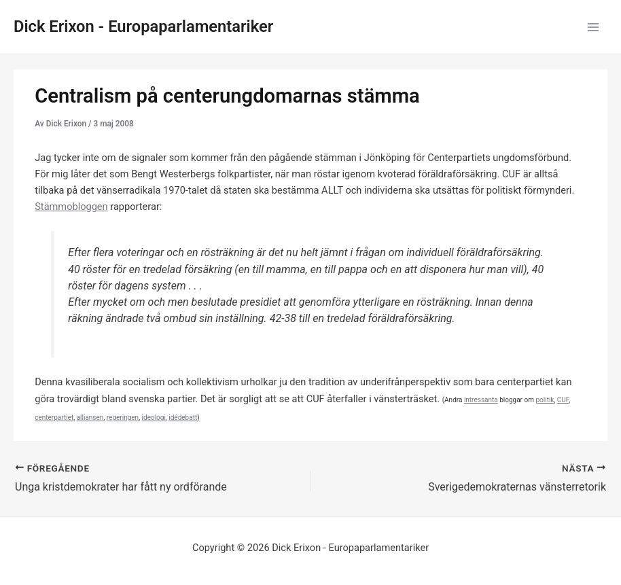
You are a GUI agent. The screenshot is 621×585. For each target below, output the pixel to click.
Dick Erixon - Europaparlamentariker (143, 26)
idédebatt (182, 417)
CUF (563, 400)
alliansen (90, 417)
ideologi (154, 417)
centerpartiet (54, 417)
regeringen (123, 417)
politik (544, 400)
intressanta (481, 400)
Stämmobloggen (71, 206)
